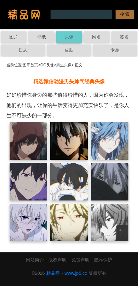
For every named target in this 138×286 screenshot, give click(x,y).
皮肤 (69, 50)
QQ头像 (47, 65)
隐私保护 (103, 259)
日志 (23, 50)
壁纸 (41, 36)
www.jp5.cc (76, 273)
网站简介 (35, 259)
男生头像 (64, 65)
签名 (124, 36)
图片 (13, 36)
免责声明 (80, 259)
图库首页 (30, 65)
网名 (96, 36)
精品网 (53, 273)
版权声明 (57, 259)
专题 (115, 50)
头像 (69, 36)
